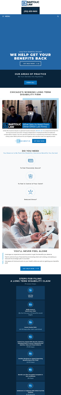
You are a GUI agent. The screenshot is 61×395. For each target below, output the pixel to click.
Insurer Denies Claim (30, 327)
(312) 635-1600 (30, 11)
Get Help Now (29, 63)
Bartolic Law (39, 130)
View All (30, 82)
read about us (24, 141)
